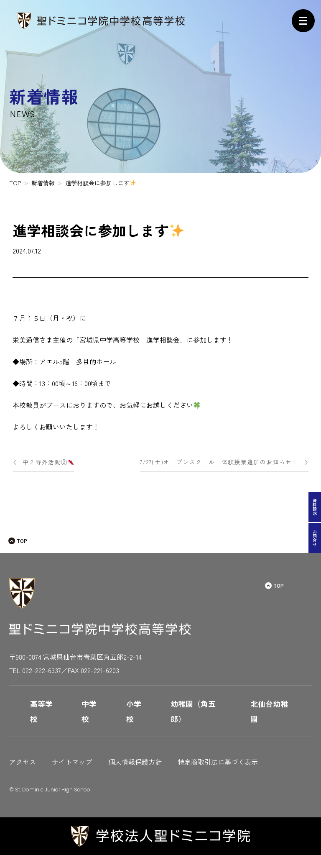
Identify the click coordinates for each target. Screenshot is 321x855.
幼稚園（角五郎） (193, 711)
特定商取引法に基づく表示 (218, 762)
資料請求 (315, 507)
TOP (22, 540)
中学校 (89, 711)
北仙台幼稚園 (269, 711)
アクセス (22, 762)
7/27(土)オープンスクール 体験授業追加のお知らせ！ (219, 462)
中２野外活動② (48, 462)
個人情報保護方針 (135, 762)
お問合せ (315, 538)
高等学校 (41, 711)
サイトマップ (72, 762)
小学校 (133, 711)
